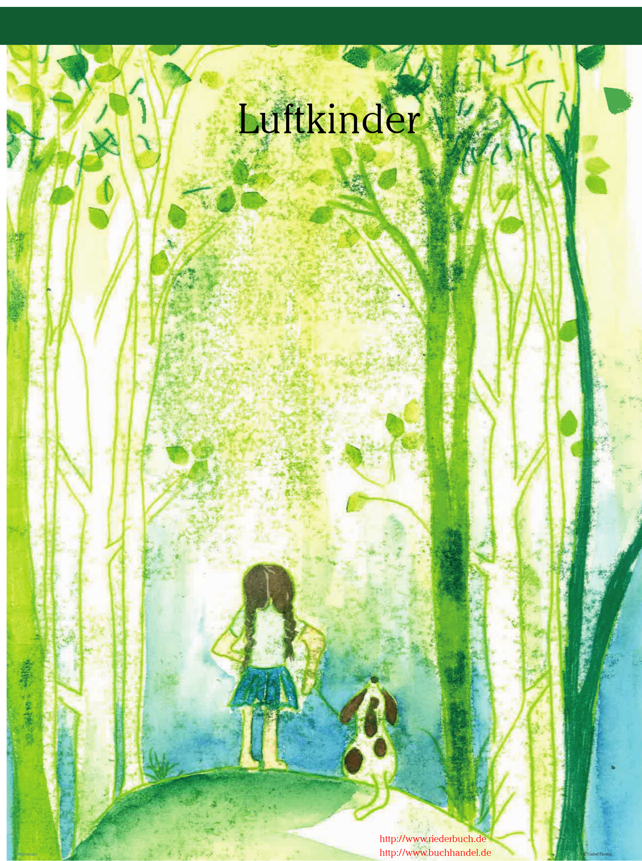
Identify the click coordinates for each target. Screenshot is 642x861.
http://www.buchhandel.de (435, 852)
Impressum (28, 854)
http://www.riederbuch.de (433, 838)
